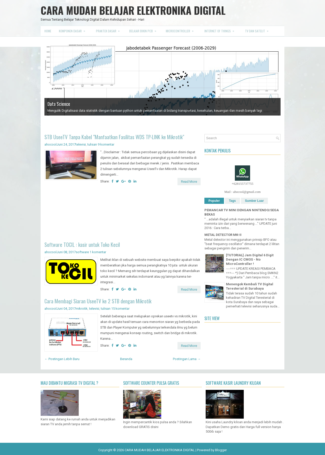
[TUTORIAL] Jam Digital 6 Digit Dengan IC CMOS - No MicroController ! (249, 259)
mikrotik (82, 308)
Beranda (126, 359)
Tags (232, 201)
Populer (214, 201)
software (82, 252)
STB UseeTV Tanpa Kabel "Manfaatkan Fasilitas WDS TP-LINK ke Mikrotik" (114, 137)
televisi (81, 144)
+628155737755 (242, 184)
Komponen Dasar (73, 29)
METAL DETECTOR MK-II (222, 235)
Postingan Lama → (187, 359)
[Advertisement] (122, 214)
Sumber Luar (254, 201)
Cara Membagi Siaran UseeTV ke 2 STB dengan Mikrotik (97, 301)
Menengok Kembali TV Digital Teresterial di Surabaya (249, 286)
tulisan (92, 144)
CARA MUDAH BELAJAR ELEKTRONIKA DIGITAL (133, 10)
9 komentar (106, 144)
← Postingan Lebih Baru (61, 359)
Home (47, 31)
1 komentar (98, 252)
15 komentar (120, 308)
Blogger (221, 450)
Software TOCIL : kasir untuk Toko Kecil (82, 244)
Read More (189, 181)
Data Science (58, 104)
